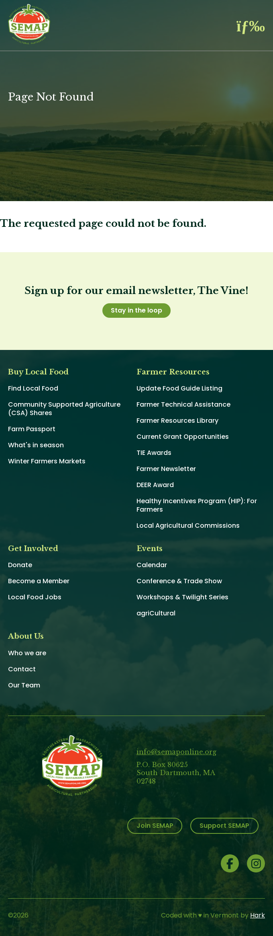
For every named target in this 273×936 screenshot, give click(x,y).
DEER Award (155, 485)
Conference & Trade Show (179, 581)
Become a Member (38, 581)
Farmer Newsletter (166, 468)
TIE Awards (153, 452)
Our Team (24, 685)
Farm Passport (31, 429)
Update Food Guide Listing (179, 388)
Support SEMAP (224, 825)
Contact (22, 669)
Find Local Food (33, 388)
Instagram (256, 863)
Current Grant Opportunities (182, 436)
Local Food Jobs (34, 597)
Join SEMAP (154, 825)
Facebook (230, 863)
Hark (257, 915)
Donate (20, 565)
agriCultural (155, 613)
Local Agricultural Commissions (188, 525)
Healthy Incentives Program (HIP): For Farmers (196, 505)
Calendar (151, 565)
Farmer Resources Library (177, 420)
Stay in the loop (136, 310)
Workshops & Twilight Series (182, 597)
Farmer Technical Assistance (183, 404)
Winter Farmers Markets (47, 461)
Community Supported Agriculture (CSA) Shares (64, 409)
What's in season (36, 445)
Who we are (27, 653)
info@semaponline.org (176, 752)
